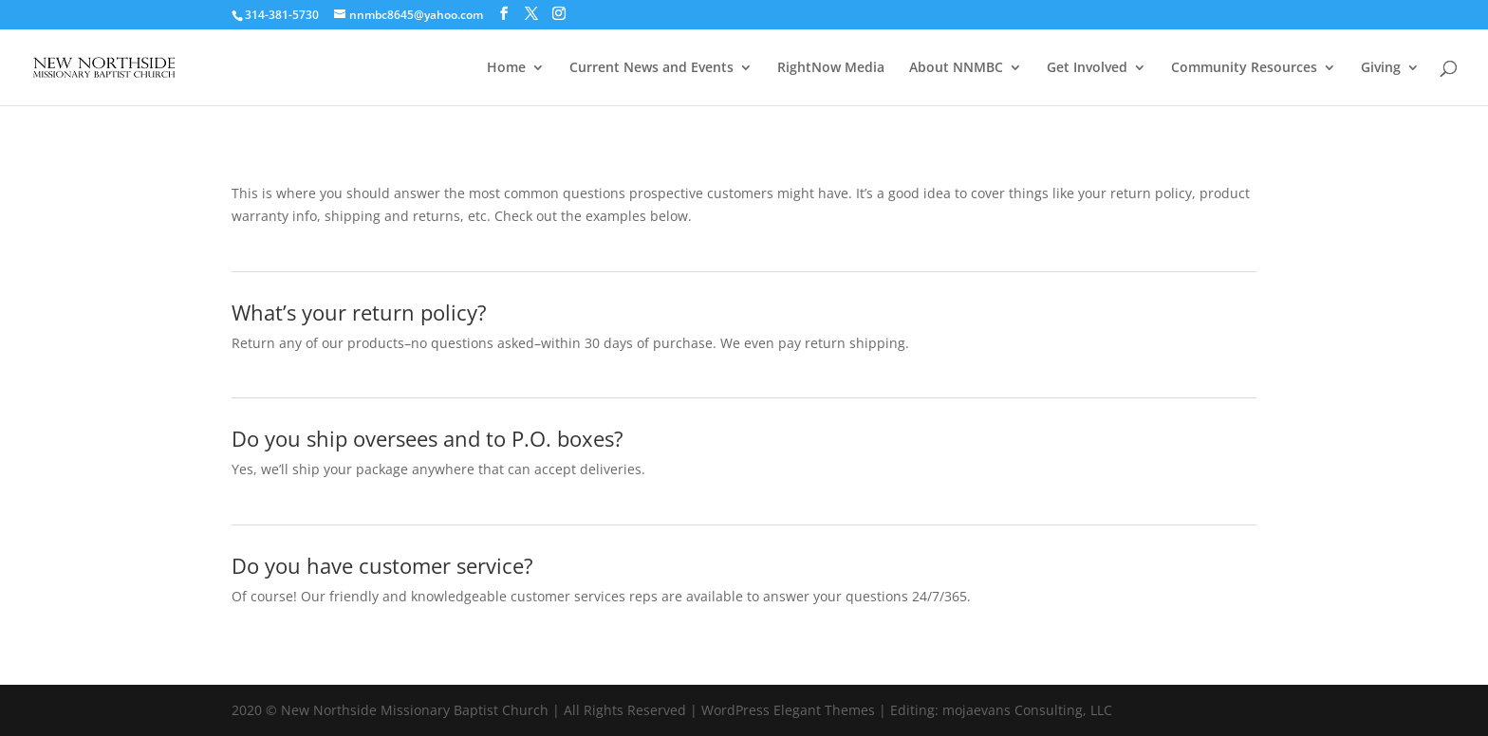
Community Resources (1244, 68)
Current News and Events (651, 68)
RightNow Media (830, 68)
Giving (1381, 68)
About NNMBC (956, 68)
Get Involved (1087, 68)
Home (506, 68)
